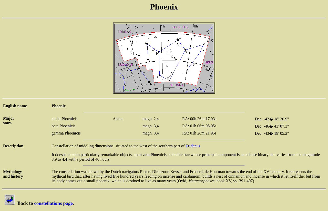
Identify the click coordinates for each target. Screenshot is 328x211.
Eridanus (193, 146)
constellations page (53, 203)
